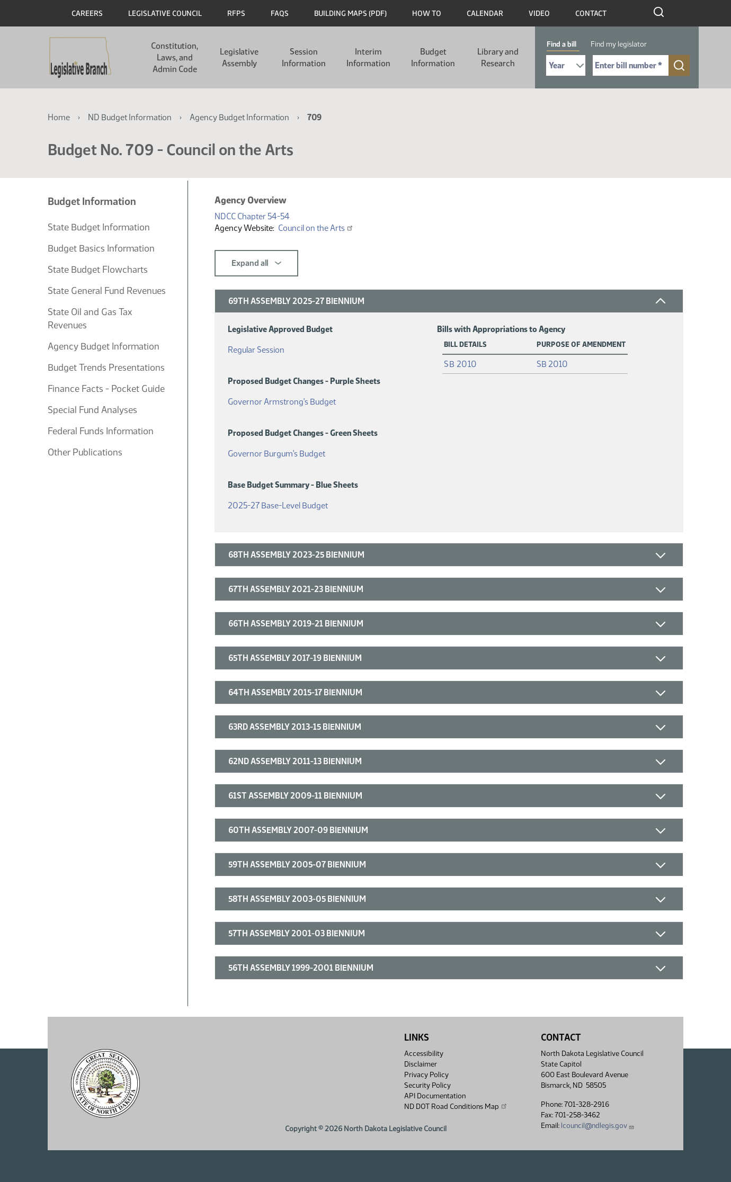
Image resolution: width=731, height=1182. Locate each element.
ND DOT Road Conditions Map (456, 1106)
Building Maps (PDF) (350, 13)
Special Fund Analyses (92, 410)
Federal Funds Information (101, 431)
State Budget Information (99, 227)
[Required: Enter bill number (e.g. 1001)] (630, 65)
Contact (591, 13)
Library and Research (498, 57)
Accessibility (423, 1053)
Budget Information (433, 57)
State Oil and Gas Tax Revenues (90, 318)
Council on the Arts (316, 228)
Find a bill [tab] (561, 44)
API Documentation (435, 1095)
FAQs (280, 13)
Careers (87, 13)
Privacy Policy (426, 1074)
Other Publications (85, 452)
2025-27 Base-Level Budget (278, 503)
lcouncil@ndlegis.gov (598, 1125)
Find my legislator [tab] (619, 44)
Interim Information (368, 57)
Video (539, 13)
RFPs (236, 13)
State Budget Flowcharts (98, 269)
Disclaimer (420, 1064)
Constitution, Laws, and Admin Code (174, 57)
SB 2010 (460, 364)
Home (59, 117)
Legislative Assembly (239, 57)
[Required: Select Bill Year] (566, 65)
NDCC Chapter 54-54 (252, 216)
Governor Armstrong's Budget (282, 399)
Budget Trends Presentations (106, 367)
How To (426, 13)
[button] (449, 301)
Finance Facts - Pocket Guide (106, 389)
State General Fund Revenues (107, 291)
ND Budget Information (130, 117)
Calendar (485, 13)
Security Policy (427, 1085)
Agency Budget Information (239, 117)
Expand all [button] (256, 263)
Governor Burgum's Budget (276, 451)
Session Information (304, 57)
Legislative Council (165, 13)
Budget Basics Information (101, 248)
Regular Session (256, 348)
